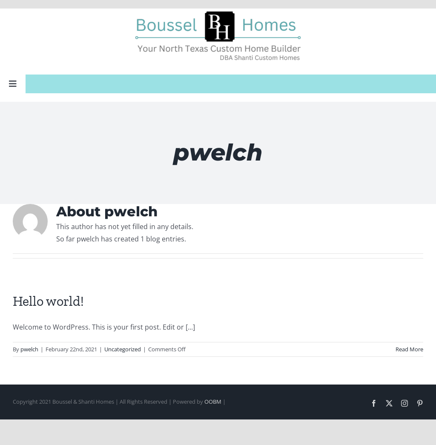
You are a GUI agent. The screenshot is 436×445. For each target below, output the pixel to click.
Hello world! (48, 301)
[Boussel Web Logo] (218, 12)
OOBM (212, 401)
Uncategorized (122, 349)
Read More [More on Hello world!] (409, 349)
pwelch (29, 349)
